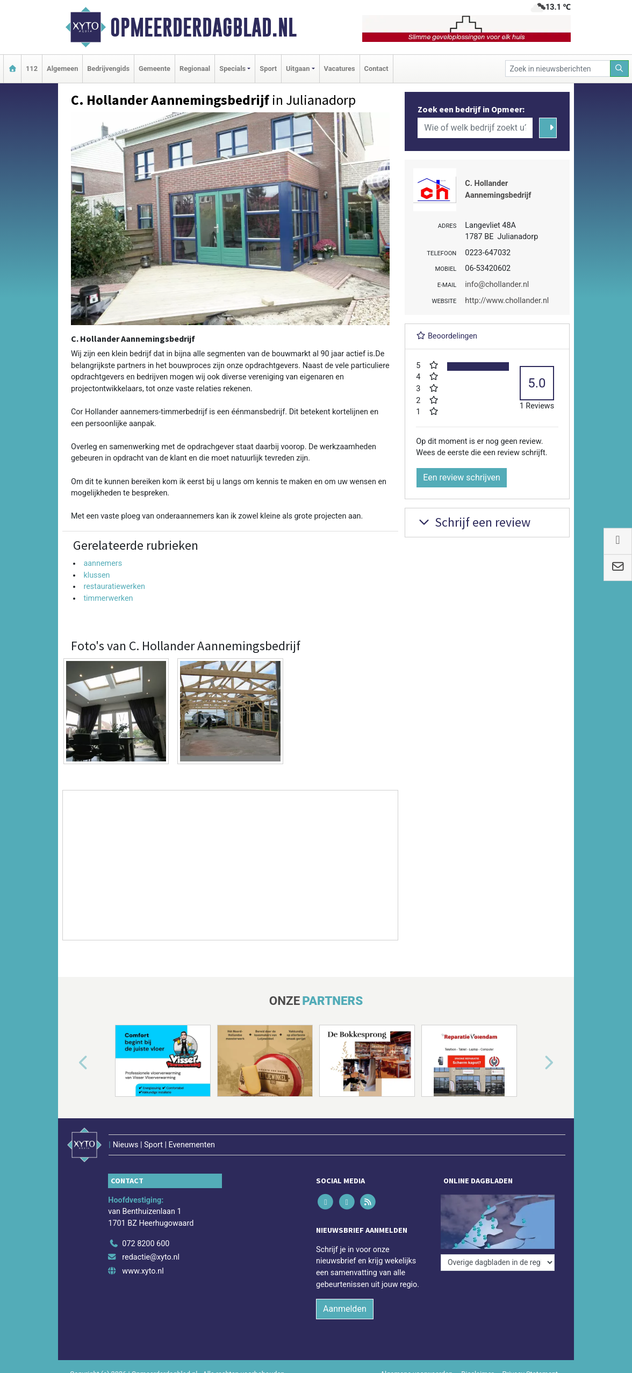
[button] (71, 1063)
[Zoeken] (619, 68)
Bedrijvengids (108, 68)
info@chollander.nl (497, 284)
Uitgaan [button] (298, 68)
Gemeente (154, 68)
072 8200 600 (145, 1243)
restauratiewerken (114, 586)
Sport (268, 68)
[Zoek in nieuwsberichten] (558, 68)
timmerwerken (108, 598)
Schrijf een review (473, 522)
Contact (376, 68)
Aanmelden (345, 1309)
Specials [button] (232, 68)
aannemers (102, 563)
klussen (96, 575)
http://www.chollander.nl (507, 300)
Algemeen (62, 68)
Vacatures (339, 68)
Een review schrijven (461, 477)
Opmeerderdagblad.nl (203, 27)
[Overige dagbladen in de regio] (498, 1262)
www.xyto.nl (142, 1271)
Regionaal (194, 68)
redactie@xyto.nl (150, 1257)
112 (32, 68)
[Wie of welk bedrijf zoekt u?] (475, 128)
